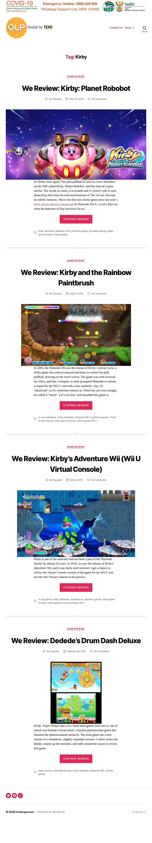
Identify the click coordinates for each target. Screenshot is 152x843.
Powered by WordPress (53, 834)
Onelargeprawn (26, 834)
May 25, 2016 (76, 110)
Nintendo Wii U (83, 428)
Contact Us (115, 27)
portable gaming (98, 242)
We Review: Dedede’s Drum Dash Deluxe (76, 657)
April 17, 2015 (76, 305)
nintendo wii (77, 611)
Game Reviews (76, 76)
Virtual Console (71, 614)
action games (45, 793)
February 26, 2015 (76, 674)
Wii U (95, 432)
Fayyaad (56, 110)
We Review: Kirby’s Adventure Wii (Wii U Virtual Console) (76, 475)
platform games (79, 242)
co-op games (45, 611)
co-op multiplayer (47, 428)
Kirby (41, 242)
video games (61, 245)
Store (128, 27)
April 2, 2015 (76, 491)
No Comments (99, 110)
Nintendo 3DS (63, 242)
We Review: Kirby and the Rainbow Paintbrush (76, 288)
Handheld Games (63, 793)
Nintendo (49, 242)
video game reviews (66, 432)
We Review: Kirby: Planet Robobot (76, 93)
